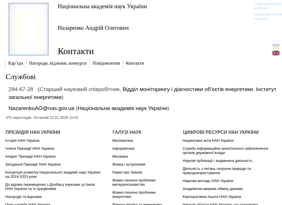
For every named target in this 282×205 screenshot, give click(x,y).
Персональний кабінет (264, 6)
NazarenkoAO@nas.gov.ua (41, 108)
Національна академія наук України (102, 6)
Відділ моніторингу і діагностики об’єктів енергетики (188, 89)
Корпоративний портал (264, 16)
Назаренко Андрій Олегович (93, 27)
